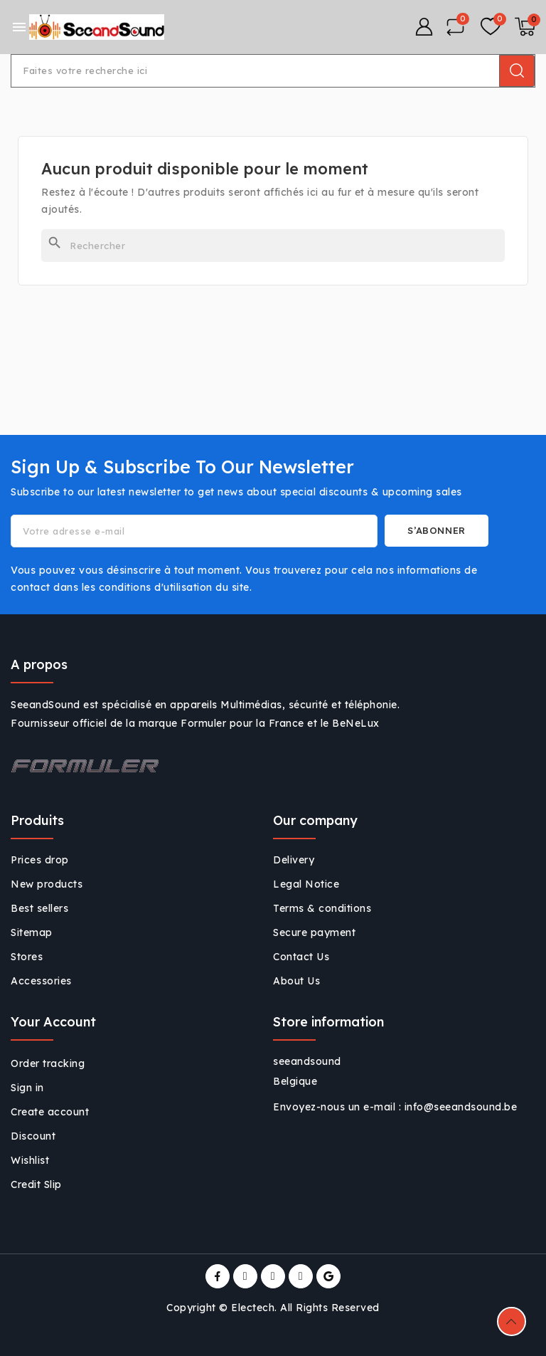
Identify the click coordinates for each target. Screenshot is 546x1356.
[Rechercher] (273, 245)
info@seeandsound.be (461, 1106)
